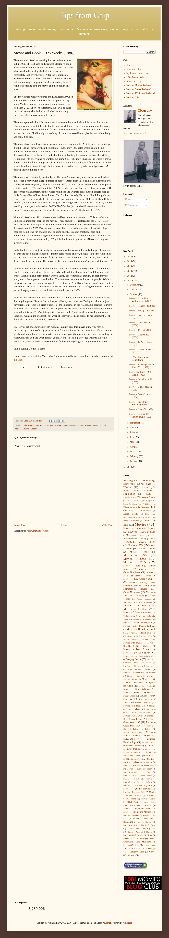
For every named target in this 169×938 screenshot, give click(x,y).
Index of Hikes (133, 97)
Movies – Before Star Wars (139, 636)
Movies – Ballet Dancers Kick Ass (139, 626)
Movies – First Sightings (136, 689)
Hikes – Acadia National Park (139, 507)
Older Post (107, 525)
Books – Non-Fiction (37, 425)
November (135, 289)
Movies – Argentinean (142, 619)
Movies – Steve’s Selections (137, 808)
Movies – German (143, 702)
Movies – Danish (134, 676)
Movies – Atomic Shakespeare (137, 622)
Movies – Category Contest (134, 656)
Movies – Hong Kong (132, 732)
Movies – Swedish (131, 815)
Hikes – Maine (130, 514)
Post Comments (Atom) (38, 531)
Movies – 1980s (61, 425)
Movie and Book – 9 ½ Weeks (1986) (140, 373)
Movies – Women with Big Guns (141, 828)
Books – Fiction (131, 490)
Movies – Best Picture (136, 649)
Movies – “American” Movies (139, 528)
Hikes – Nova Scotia (144, 517)
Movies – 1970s (147, 548)
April (132, 447)
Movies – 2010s (134, 562)
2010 (129, 467)
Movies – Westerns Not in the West (139, 825)
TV (136, 845)
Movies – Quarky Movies (136, 788)
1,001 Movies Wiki (135, 77)
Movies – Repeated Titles (134, 792)
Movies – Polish (131, 779)
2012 (129, 276)
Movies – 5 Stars (131, 612)
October (134, 294)
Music (149, 835)
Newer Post (19, 525)
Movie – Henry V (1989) (141, 409)
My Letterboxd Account (137, 73)
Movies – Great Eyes (132, 716)
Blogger (128, 923)
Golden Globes (134, 501)
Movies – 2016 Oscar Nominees (137, 602)
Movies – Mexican (131, 752)
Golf (145, 501)
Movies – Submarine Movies (137, 812)
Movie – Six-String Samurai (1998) (138, 403)
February (134, 456)
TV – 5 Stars (146, 848)
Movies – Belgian (130, 639)
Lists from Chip (133, 69)
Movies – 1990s (135, 555)
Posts (129, 199)
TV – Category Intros (133, 852)
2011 (129, 280)
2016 (129, 256)
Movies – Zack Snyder (133, 835)
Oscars (126, 845)
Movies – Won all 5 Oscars (139, 832)
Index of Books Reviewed (138, 89)
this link (18, 359)
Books (24, 425)
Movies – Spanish (142, 805)
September (135, 422)
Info (125, 524)
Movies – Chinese (132, 666)
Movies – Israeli (148, 742)
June (132, 437)
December (135, 284)
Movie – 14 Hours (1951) (141, 330)
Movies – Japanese (134, 745)
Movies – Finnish (145, 686)
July (132, 432)
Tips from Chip (84, 15)
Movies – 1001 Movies (141, 531)
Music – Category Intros (133, 838)
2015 (129, 261)
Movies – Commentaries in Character (139, 672)
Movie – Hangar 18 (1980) (142, 306)
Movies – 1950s (135, 545)
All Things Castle (131, 480)
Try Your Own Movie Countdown (139, 358)
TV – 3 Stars (148, 845)
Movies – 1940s (147, 542)
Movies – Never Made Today (139, 769)
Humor (146, 520)
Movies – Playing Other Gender (137, 775)
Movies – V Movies (142, 822)
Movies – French (132, 692)
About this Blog (133, 81)
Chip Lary (146, 111)
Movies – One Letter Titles (137, 772)
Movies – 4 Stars (135, 609)
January (134, 461)
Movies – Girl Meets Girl (134, 706)
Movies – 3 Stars (76, 425)
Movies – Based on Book (95, 425)
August (133, 427)
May (132, 442)
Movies (50, 425)
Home (64, 525)
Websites (132, 855)
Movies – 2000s (134, 558)
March (133, 451)
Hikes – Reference (131, 521)
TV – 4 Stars (129, 848)
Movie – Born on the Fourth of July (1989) (140, 415)
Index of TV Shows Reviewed (140, 93)
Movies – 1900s (137, 535)
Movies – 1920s (138, 538)
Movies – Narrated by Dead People (139, 765)
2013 (129, 271)
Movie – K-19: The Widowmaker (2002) (140, 300)
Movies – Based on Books (143, 633)
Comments (131, 205)
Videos (152, 851)
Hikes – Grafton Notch (140, 510)
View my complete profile (135, 133)
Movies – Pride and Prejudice (137, 785)
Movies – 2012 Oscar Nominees (139, 579)
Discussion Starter (146, 497)
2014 (129, 266)
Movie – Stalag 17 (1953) (141, 310)
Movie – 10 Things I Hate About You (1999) (141, 366)
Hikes (148, 504)
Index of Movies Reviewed (139, 85)
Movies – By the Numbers (26, 429)
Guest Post (136, 504)
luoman (107, 923)
